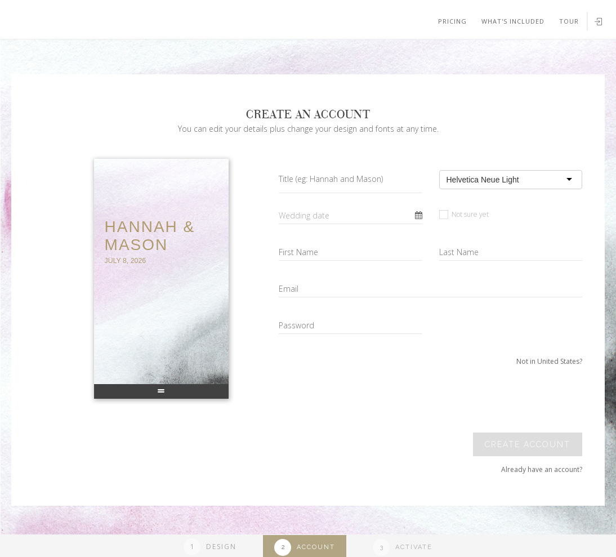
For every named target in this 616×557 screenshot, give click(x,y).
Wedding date (304, 215)
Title (331, 178)
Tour (569, 21)
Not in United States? (549, 361)
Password (296, 325)
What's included (512, 21)
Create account (527, 444)
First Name (298, 252)
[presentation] (505, 399)
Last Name (459, 252)
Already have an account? (541, 469)
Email (288, 288)
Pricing (452, 21)
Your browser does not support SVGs (131, 56)
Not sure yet (464, 214)
